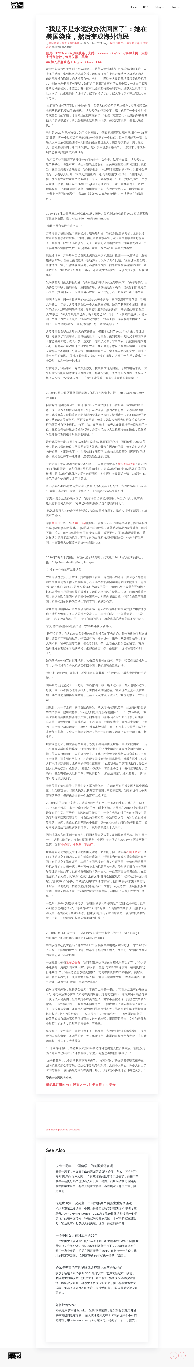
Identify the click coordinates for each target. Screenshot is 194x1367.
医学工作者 (79, 523)
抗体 (134, 43)
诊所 (48, 46)
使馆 (145, 43)
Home (133, 7)
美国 (129, 43)
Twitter (176, 7)
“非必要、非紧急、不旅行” (77, 844)
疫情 (118, 43)
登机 (123, 43)
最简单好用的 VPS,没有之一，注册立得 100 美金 (81, 1085)
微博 (139, 43)
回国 (112, 43)
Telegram (159, 7)
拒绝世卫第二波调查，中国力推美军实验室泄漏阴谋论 (94, 1203)
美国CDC (57, 523)
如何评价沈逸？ (67, 1305)
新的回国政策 (126, 464)
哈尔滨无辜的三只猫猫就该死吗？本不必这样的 (89, 1268)
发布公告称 (73, 962)
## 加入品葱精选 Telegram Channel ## (74, 62)
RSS (145, 7)
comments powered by (63, 1129)
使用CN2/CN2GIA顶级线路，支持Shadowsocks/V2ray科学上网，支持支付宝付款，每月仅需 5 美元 (97, 55)
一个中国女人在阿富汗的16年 (77, 1235)
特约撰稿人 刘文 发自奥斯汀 (64, 43)
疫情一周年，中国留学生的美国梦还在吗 (84, 1166)
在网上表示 (133, 852)
